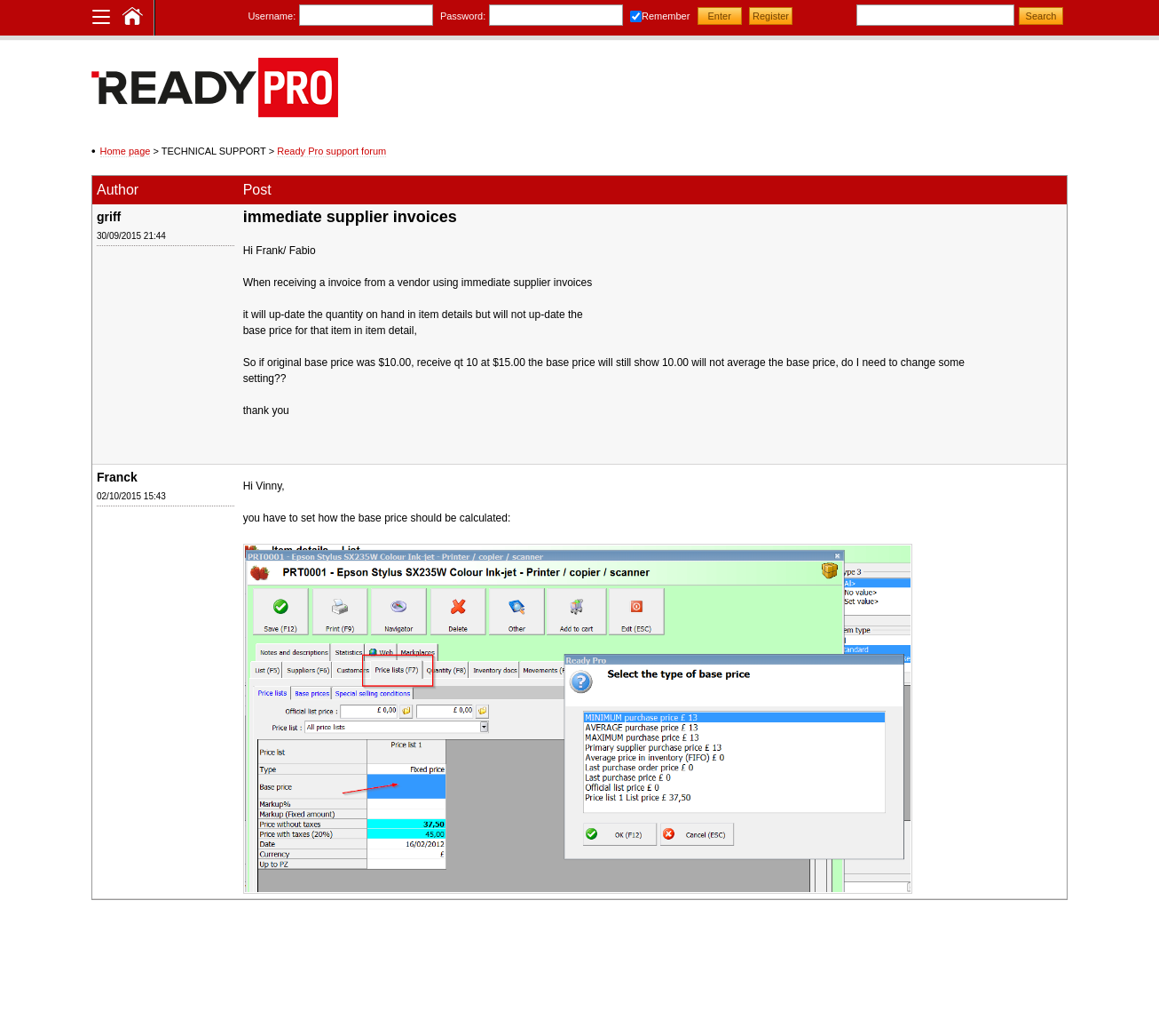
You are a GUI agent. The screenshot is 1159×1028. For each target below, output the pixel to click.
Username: (272, 16)
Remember (666, 16)
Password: (462, 16)
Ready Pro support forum (331, 151)
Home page (125, 151)
